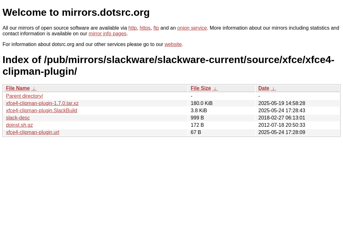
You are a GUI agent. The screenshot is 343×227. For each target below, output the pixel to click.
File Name (18, 88)
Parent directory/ (24, 96)
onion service (192, 28)
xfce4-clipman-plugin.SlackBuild (41, 110)
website (173, 44)
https (145, 28)
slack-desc (18, 117)
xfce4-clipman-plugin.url (32, 132)
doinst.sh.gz (19, 125)
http (132, 28)
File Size (201, 88)
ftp (156, 28)
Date (263, 88)
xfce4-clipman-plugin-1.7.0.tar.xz (42, 103)
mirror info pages (107, 33)
